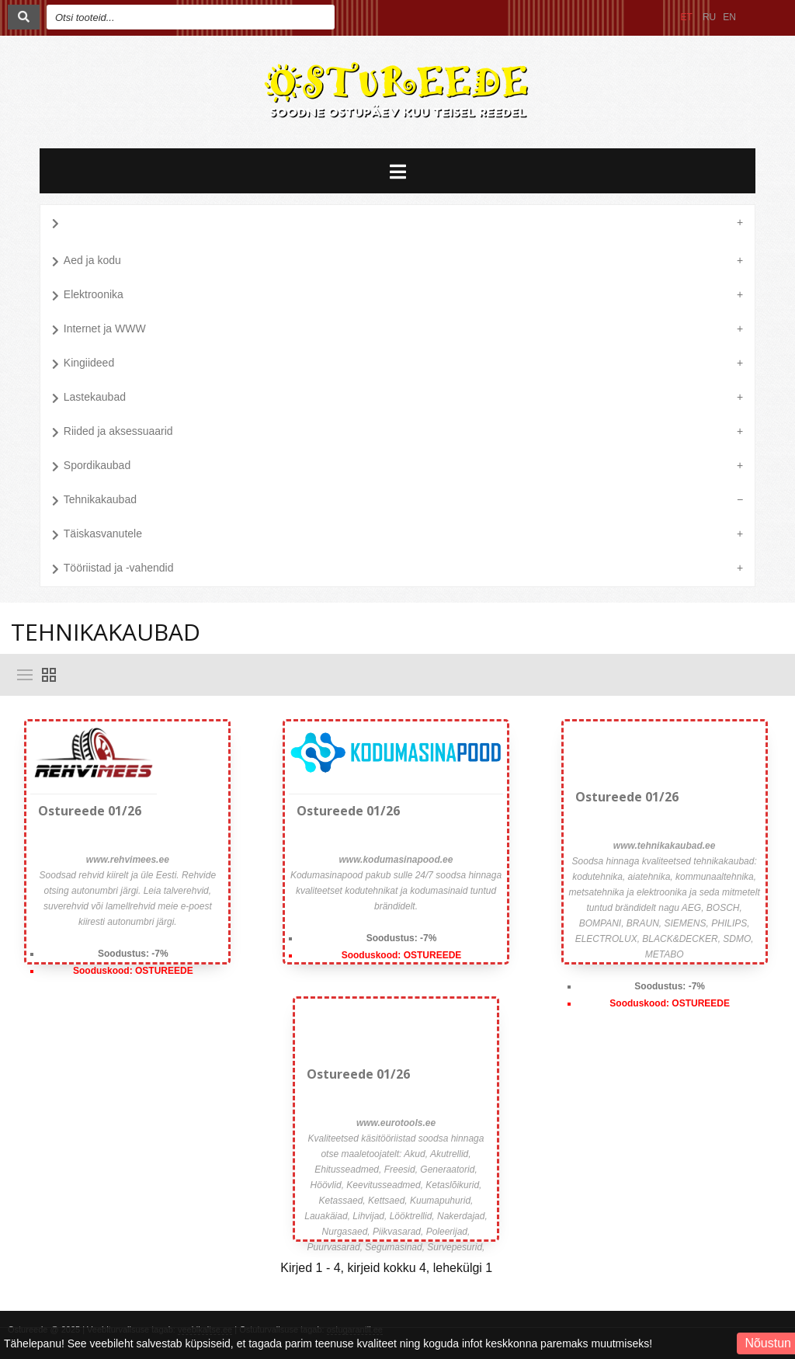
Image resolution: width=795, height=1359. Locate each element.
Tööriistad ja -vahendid (113, 569)
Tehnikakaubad (94, 501)
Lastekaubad (89, 398)
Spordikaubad (91, 466)
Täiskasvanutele (97, 535)
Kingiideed (83, 364)
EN (729, 17)
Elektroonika (87, 296)
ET (687, 17)
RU (709, 17)
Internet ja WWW (99, 330)
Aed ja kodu (86, 261)
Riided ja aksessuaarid (112, 432)
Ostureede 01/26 (89, 810)
